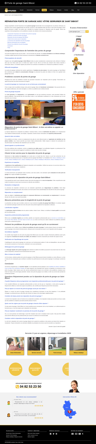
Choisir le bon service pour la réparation (16, 39)
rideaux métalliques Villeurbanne (42, 159)
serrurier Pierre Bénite (11, 219)
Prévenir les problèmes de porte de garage (17, 44)
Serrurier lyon (9, 433)
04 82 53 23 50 (84, 3)
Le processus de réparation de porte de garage (18, 40)
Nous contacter (36, 433)
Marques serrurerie (18, 436)
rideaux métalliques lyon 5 (15, 159)
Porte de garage (13, 435)
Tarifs (29, 435)
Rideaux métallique (10, 436)
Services (8, 435)
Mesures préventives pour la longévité (16, 42)
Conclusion (10, 45)
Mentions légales (31, 436)
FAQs (8, 47)
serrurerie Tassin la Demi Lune (25, 219)
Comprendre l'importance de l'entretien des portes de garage (21, 33)
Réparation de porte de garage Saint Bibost (17, 37)
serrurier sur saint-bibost (57, 218)
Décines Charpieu (20, 268)
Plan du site (30, 433)
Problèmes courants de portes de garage (17, 35)
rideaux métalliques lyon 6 (28, 159)
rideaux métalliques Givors (57, 159)
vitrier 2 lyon (20, 442)
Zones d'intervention (16, 433)
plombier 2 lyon (14, 442)
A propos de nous (34, 435)
